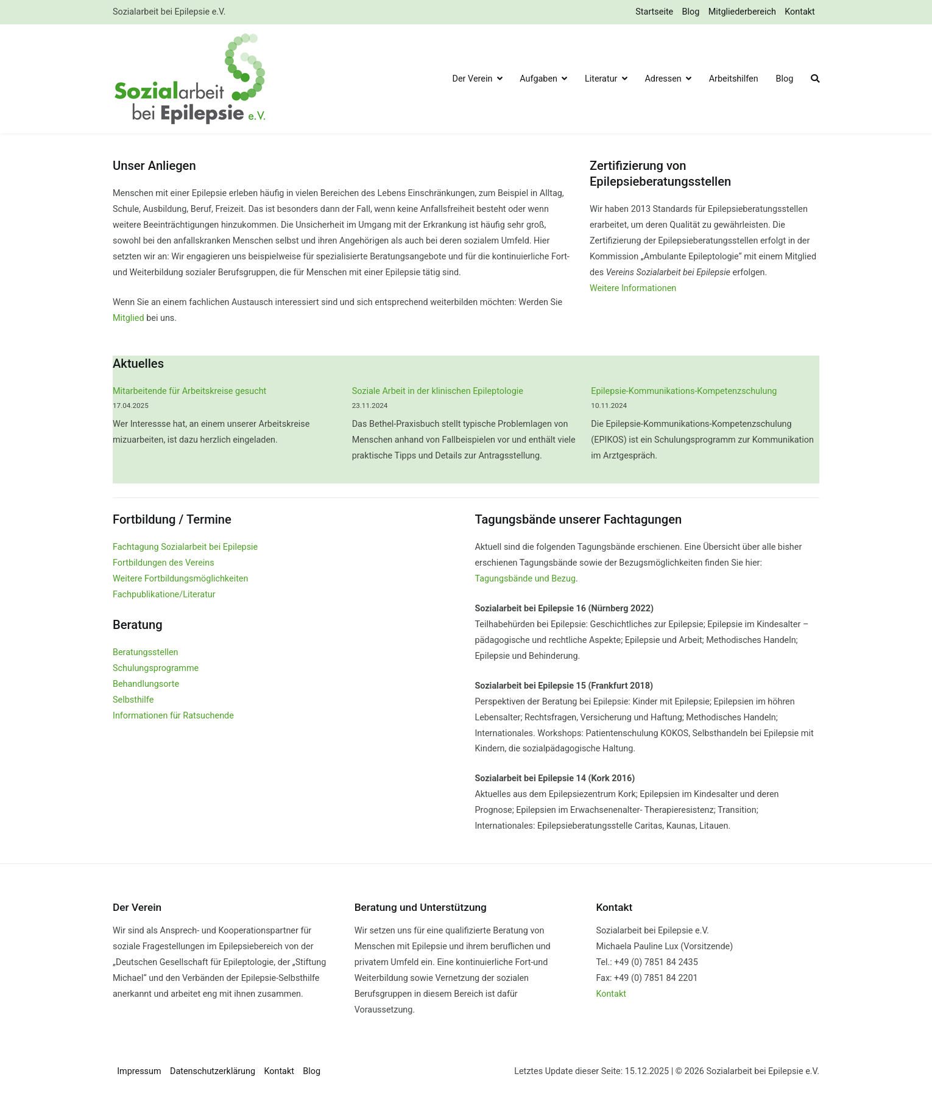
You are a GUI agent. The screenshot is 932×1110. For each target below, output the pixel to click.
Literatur (601, 79)
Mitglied (128, 318)
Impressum (139, 1071)
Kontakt (800, 12)
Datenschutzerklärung (212, 1071)
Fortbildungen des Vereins (163, 563)
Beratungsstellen (145, 652)
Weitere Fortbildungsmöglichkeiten (180, 579)
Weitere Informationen (633, 288)
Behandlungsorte (146, 684)
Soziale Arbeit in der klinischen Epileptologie (437, 391)
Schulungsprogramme (156, 668)
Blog (691, 12)
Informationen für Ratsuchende (173, 716)
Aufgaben (538, 79)
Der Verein (473, 79)
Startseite (654, 12)
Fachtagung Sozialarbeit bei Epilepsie (185, 547)
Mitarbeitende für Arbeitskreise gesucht (189, 391)
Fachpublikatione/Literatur (164, 594)
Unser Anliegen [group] (154, 165)
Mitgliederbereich (742, 12)
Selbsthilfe (133, 700)
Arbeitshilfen (733, 79)
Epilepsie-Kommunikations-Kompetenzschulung (684, 391)
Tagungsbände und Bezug (525, 579)
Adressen (662, 79)
